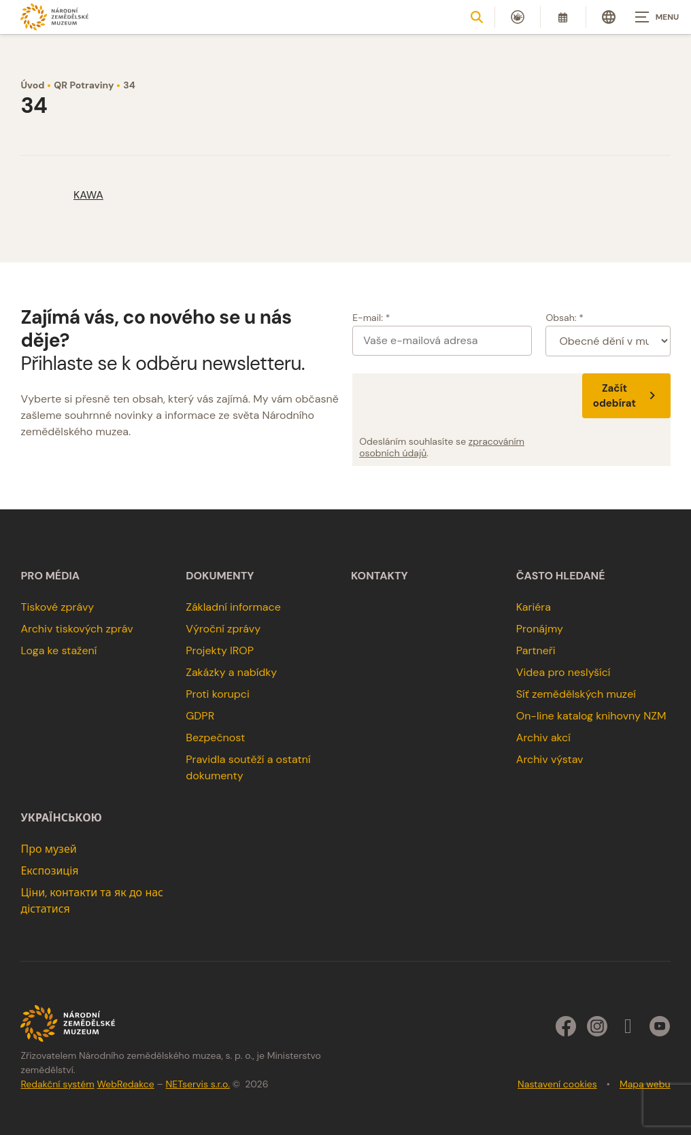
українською (60, 818)
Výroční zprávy (223, 629)
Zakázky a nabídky (231, 672)
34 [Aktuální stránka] (129, 85)
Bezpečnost (215, 737)
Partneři (536, 650)
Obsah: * (564, 317)
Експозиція (49, 871)
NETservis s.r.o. (198, 1084)
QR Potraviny (84, 85)
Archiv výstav (550, 759)
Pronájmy (539, 629)
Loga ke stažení (58, 650)
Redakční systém (57, 1084)
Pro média (50, 576)
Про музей (48, 849)
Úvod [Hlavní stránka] (32, 85)
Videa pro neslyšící (563, 672)
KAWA (88, 195)
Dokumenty (220, 576)
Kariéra (533, 607)
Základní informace (233, 607)
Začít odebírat (626, 396)
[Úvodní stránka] (54, 16)
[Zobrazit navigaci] (657, 17)
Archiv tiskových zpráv (76, 629)
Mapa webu (645, 1084)
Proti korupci (218, 694)
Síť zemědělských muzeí (576, 694)
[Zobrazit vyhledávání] (477, 17)
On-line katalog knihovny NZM (591, 716)
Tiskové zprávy (57, 607)
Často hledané (560, 576)
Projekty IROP (220, 650)
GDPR (200, 716)
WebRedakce (125, 1084)
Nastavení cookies (557, 1084)
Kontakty (379, 576)
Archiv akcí (543, 737)
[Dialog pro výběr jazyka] (609, 17)
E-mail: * (371, 317)
